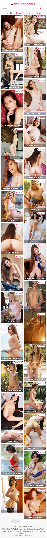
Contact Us (28, 535)
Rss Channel (18, 535)
